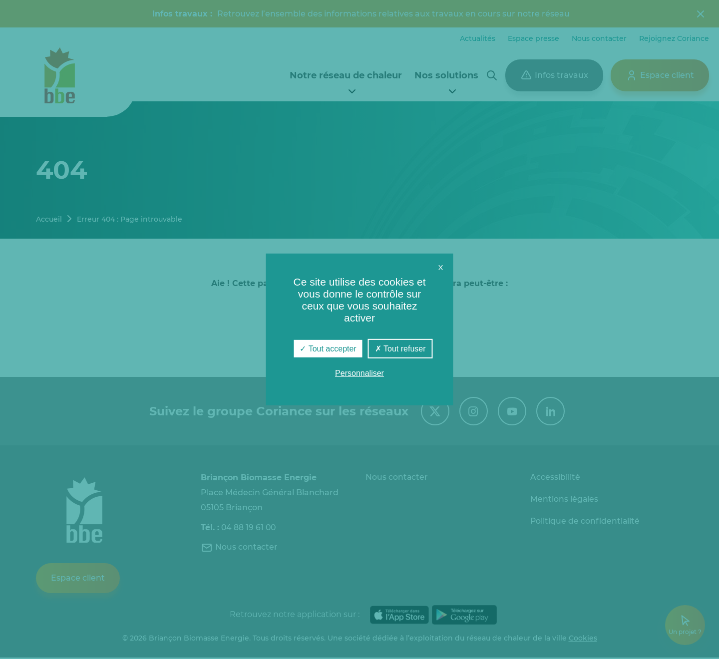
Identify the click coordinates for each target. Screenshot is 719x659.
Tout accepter (328, 348)
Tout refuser (400, 348)
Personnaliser (359, 373)
